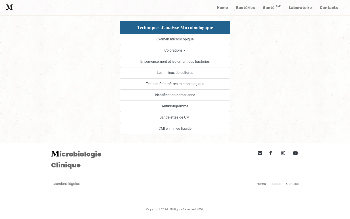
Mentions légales (66, 183)
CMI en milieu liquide (175, 128)
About (276, 183)
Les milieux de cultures (175, 73)
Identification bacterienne (175, 95)
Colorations (175, 50)
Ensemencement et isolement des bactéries (175, 61)
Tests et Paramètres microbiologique (175, 84)
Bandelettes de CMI (175, 117)
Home (261, 183)
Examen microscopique (175, 39)
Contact (292, 183)
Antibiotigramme (175, 106)
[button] (258, 152)
